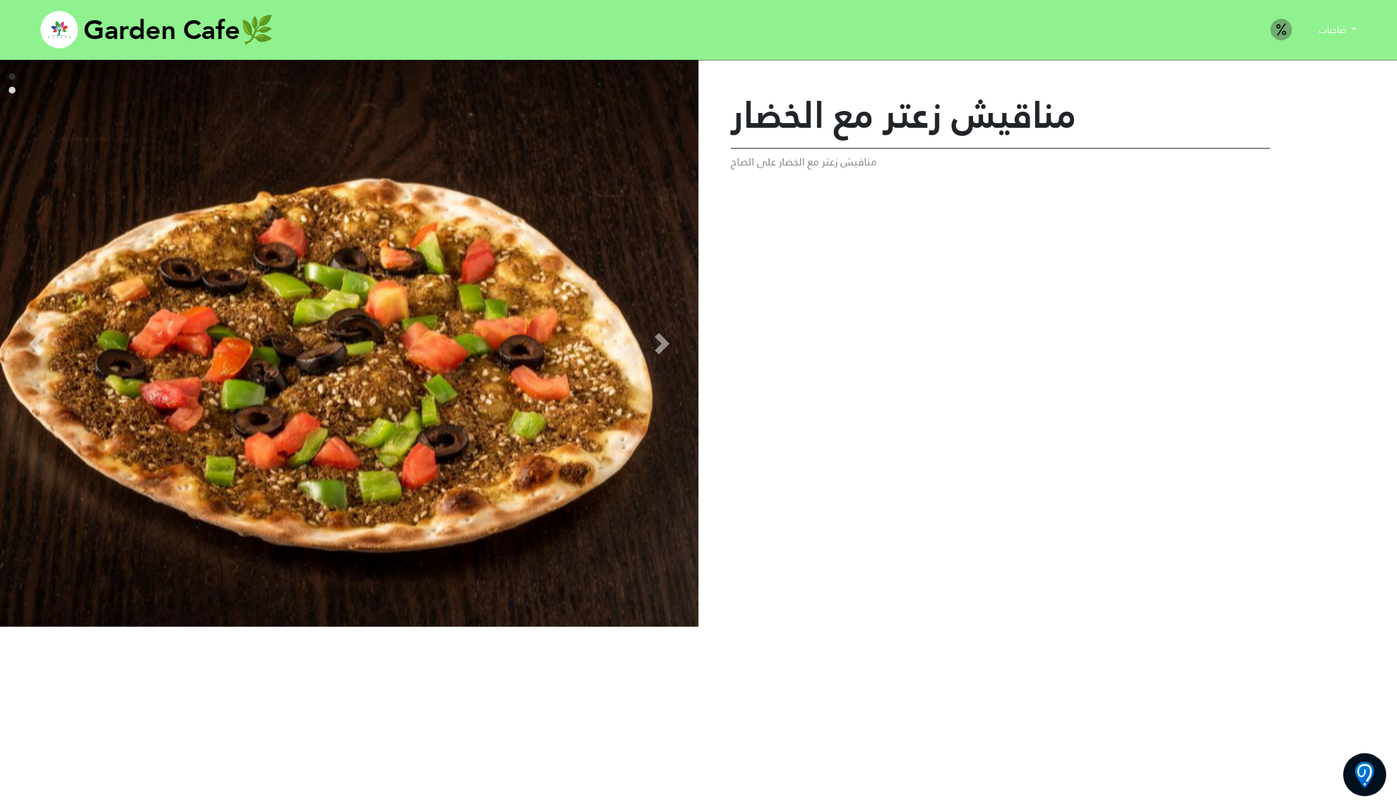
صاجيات (1334, 29)
